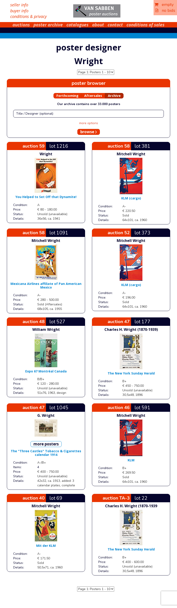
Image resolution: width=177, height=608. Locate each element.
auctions (21, 25)
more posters (46, 444)
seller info (19, 5)
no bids (165, 10)
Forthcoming (67, 95)
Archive (114, 95)
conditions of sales (145, 25)
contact (115, 25)
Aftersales (93, 95)
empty (164, 4)
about (98, 25)
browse (88, 131)
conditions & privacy (28, 16)
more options (88, 123)
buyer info (19, 10)
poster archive (48, 25)
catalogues (77, 25)
